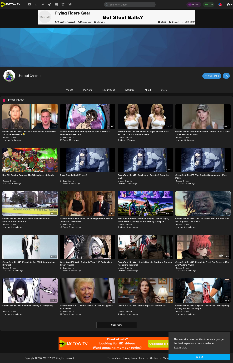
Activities (129, 90)
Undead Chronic (29, 76)
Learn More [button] (180, 347)
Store (164, 90)
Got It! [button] (199, 357)
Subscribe (211, 75)
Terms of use (114, 358)
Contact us (155, 358)
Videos (69, 90)
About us (143, 358)
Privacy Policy (130, 358)
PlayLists (87, 90)
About (148, 90)
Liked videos (109, 90)
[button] (220, 4)
